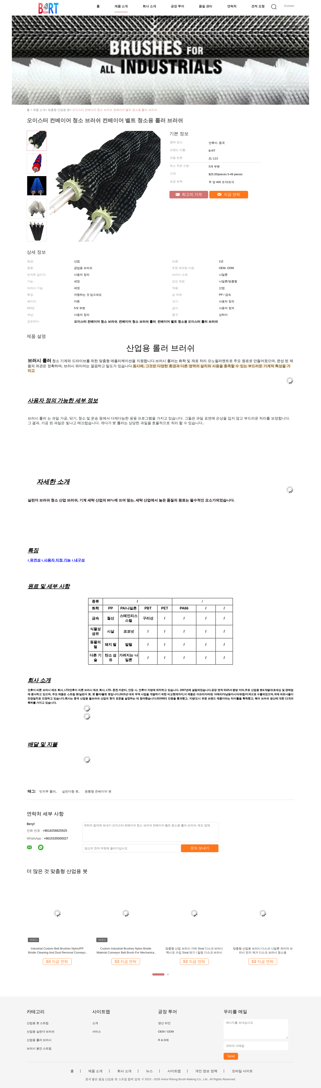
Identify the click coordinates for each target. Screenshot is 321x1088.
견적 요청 (258, 6)
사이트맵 (174, 1071)
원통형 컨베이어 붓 (98, 791)
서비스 (96, 1031)
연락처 (232, 6)
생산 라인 (164, 1023)
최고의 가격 (189, 194)
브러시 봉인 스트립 (39, 1048)
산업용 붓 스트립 (38, 1023)
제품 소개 (121, 6)
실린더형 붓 (70, 791)
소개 (95, 1023)
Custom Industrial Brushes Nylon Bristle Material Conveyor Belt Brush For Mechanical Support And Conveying (126, 951)
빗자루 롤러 (47, 791)
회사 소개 (149, 6)
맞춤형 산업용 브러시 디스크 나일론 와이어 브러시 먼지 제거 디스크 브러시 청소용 (263, 950)
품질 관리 (205, 6)
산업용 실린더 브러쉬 (40, 1031)
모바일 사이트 (242, 1071)
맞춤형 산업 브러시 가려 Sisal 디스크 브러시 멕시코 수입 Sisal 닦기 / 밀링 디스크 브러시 (194, 950)
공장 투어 (177, 6)
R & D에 (163, 1040)
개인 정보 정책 (206, 1071)
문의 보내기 (199, 848)
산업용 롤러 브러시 (39, 1040)
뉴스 (149, 1071)
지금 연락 (228, 194)
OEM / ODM (166, 1031)
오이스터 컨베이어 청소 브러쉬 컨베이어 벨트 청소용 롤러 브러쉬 (114, 110)
